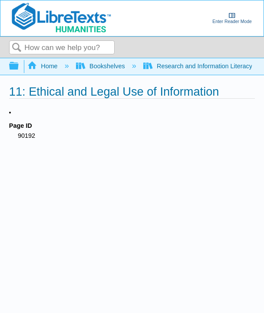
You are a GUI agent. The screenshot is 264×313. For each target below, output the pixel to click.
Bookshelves (101, 66)
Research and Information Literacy (198, 66)
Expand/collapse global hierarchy (19, 66)
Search (17, 48)
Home (43, 66)
